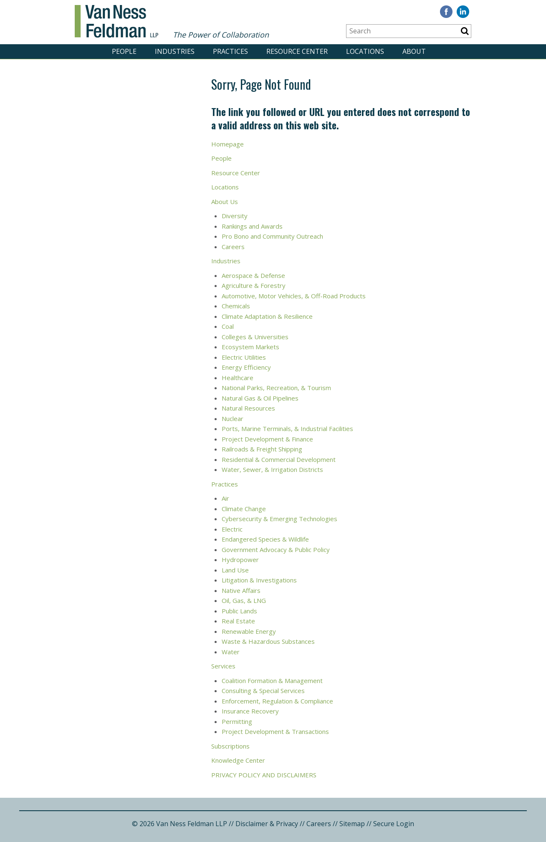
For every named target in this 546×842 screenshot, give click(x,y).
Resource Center (235, 173)
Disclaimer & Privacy (266, 823)
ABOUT (414, 51)
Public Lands (239, 611)
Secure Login (393, 823)
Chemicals (236, 306)
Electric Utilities (245, 357)
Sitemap (352, 823)
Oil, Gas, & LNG (244, 600)
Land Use (236, 570)
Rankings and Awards (252, 226)
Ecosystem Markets (251, 347)
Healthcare (237, 377)
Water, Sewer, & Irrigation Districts (273, 469)
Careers (234, 246)
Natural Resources (249, 408)
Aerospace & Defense (253, 275)
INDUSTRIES (175, 51)
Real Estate (238, 621)
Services (223, 666)
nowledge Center (240, 760)
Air (225, 498)
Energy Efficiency (247, 367)
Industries (226, 261)
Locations (225, 187)
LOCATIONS (365, 51)
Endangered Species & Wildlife (266, 539)
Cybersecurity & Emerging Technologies (279, 518)
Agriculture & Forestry (254, 285)
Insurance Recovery (250, 711)
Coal (228, 326)
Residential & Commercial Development (279, 459)
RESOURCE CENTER (297, 51)
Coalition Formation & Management (272, 680)
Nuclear (233, 418)
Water (231, 652)
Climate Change (244, 508)
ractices (226, 484)
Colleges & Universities (256, 337)
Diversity (235, 216)
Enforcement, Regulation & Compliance (277, 701)
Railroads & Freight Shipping (263, 449)
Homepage (227, 144)
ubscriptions (232, 746)
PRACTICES (230, 51)
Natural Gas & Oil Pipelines (260, 398)
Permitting (237, 721)
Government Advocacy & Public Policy (276, 549)
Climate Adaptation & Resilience (267, 316)
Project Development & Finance (267, 439)
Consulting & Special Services (263, 690)
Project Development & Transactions (275, 731)
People (222, 158)
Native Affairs (242, 590)
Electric (232, 529)
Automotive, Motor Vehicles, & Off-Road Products (294, 296)
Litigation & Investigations (259, 580)
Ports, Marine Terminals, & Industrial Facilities (287, 428)
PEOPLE (124, 51)
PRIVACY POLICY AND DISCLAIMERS (264, 775)
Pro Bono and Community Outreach (272, 236)
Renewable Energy (249, 631)
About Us (224, 201)
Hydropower (240, 559)
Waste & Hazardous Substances (268, 641)
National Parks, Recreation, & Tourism (276, 387)
